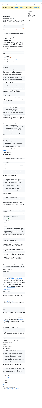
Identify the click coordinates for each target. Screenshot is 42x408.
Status (12, 388)
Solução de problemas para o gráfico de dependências (10, 376)
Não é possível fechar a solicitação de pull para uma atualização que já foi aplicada (13, 105)
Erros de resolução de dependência (9, 61)
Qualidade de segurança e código (4, 4)
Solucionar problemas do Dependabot (23, 4)
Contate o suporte (5, 384)
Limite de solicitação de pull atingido (8, 156)
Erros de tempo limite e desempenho (10, 175)
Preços (14, 388)
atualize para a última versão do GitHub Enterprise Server (19, 7)
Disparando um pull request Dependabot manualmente (13, 364)
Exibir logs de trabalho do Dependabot (12, 59)
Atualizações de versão (6, 271)
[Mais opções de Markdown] (33, 11)
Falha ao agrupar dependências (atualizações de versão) (11, 195)
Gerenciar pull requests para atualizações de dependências (15, 278)
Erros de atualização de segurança (8, 18)
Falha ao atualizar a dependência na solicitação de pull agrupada (13, 264)
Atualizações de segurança (6, 291)
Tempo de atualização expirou (7, 177)
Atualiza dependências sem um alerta (9, 82)
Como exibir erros (6, 16)
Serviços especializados (17, 388)
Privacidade (10, 388)
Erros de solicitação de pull (8, 154)
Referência (10, 4)
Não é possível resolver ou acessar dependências (10, 327)
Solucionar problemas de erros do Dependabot (32, 4)
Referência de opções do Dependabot (11, 287)
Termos (8, 388)
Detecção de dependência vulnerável (8, 377)
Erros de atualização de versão (7, 40)
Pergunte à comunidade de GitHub (6, 383)
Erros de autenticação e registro (9, 325)
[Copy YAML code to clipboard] (23, 213)
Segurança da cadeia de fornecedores (15, 4)
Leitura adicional (6, 375)
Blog (21, 388)
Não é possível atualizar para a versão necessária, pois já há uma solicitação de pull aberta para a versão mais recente (12, 123)
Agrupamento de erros (7, 193)
